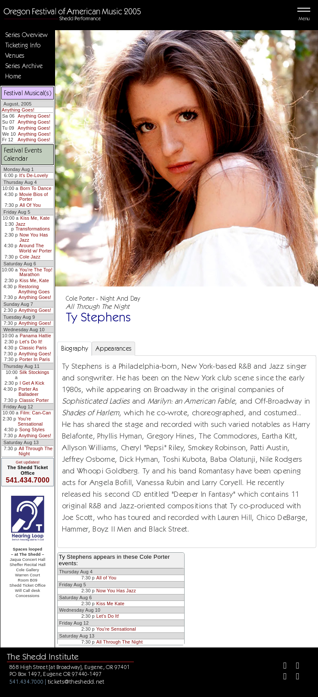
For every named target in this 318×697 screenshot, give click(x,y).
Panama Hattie (35, 335)
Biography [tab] (74, 348)
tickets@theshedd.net (76, 681)
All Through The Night (36, 451)
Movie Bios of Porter (33, 197)
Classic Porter (34, 400)
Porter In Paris (34, 359)
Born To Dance (35, 188)
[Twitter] (294, 666)
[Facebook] (281, 666)
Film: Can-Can (35, 412)
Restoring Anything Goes (34, 289)
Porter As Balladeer (29, 391)
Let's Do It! (30, 341)
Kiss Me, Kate (35, 218)
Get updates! (27, 462)
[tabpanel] (187, 452)
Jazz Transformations (32, 226)
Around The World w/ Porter (35, 248)
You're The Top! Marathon (35, 272)
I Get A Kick (31, 383)
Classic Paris (32, 347)
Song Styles (32, 429)
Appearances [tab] (113, 348)
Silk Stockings (34, 372)
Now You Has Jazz (33, 237)
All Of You (30, 205)
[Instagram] (281, 677)
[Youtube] (294, 677)
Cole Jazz (29, 256)
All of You (106, 577)
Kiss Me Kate (110, 603)
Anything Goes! (18, 109)
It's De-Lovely (33, 175)
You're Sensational (30, 421)
